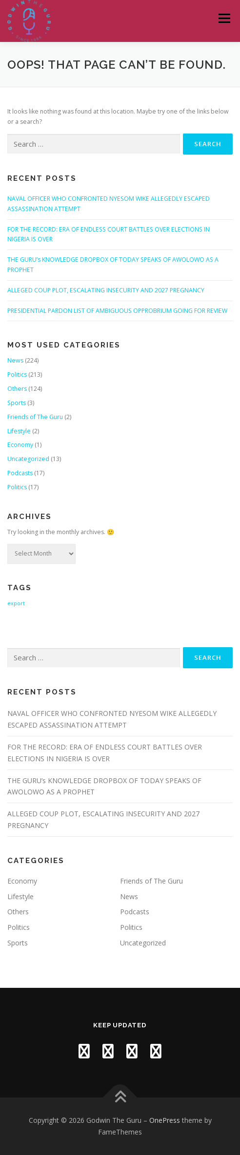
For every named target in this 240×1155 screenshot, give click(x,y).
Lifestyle (19, 431)
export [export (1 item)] (16, 603)
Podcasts (20, 473)
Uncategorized (28, 459)
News (15, 360)
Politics (17, 374)
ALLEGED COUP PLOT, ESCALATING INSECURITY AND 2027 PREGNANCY (105, 290)
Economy (20, 445)
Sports (16, 403)
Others (17, 389)
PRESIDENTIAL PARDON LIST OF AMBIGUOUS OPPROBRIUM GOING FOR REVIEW (117, 311)
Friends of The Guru (35, 417)
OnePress (164, 1120)
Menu (224, 18)
